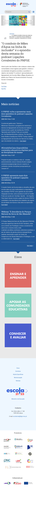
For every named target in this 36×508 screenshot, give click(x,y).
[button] (3, 20)
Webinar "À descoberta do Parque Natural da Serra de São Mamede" (16, 213)
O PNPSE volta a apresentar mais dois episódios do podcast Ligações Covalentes (16, 114)
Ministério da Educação (18, 399)
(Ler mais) (23, 141)
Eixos (18, 368)
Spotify (3, 89)
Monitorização (18, 377)
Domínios (18, 371)
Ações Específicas (18, 374)
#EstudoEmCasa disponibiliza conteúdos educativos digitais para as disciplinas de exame (17, 150)
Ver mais (29, 246)
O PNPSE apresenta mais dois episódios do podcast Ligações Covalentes (14, 177)
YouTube (4, 86)
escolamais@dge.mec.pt (20, 416)
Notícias (18, 380)
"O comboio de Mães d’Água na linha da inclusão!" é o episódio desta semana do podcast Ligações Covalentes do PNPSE (18, 21)
